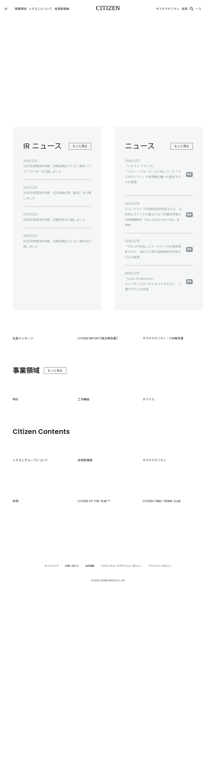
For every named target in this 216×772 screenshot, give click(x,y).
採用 (185, 9)
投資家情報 (61, 9)
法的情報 (89, 738)
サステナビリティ (168, 9)
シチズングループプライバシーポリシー (121, 738)
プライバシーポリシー (160, 738)
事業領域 (21, 9)
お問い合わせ (72, 738)
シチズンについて (40, 9)
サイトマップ (51, 738)
